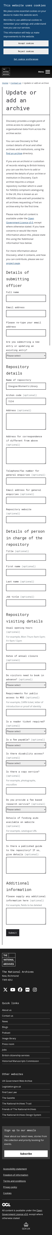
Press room (8, 1044)
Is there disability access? (25, 755)
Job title (20, 596)
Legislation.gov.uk (11, 1086)
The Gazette (8, 1097)
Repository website (18, 511)
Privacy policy (10, 1187)
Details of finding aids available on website (22, 822)
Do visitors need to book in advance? (25, 677)
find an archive (14, 153)
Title (17, 551)
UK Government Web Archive (17, 1080)
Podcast (6, 1032)
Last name (20, 581)
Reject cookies (26, 51)
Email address (15, 307)
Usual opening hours (19, 629)
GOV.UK (26, 1226)
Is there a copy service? (22, 773)
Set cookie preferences (26, 59)
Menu (44, 71)
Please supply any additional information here (26, 898)
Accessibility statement (15, 1168)
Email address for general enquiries (23, 492)
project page (13, 263)
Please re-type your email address (23, 324)
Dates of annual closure (22, 658)
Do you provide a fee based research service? (25, 801)
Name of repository (18, 379)
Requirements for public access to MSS (23, 695)
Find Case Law (9, 1092)
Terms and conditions (14, 1181)
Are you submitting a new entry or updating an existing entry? (22, 346)
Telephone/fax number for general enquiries (25, 472)
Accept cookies (26, 43)
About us (7, 1010)
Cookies (7, 1193)
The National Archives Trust (16, 1103)
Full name (12, 292)
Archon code (21, 395)
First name (21, 566)
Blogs (5, 1027)
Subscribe (26, 1153)
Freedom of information (15, 1174)
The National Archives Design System (21, 1114)
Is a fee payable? (25, 739)
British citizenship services (16, 1055)
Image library (9, 1038)
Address (18, 410)
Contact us (16, 83)
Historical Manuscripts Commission (20, 1061)
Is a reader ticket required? (25, 723)
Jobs (4, 1049)
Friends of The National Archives (19, 1109)
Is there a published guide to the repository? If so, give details (24, 850)
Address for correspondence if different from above (24, 440)
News (5, 1021)
